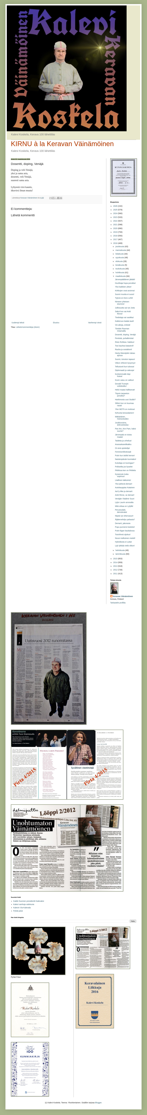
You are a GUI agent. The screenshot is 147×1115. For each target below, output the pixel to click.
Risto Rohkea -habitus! (124, 342)
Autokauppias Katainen (125, 487)
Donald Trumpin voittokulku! (121, 385)
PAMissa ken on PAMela (125, 470)
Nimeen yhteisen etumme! (122, 303)
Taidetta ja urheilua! (123, 441)
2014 (115, 562)
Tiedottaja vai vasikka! (124, 317)
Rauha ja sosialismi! (123, 349)
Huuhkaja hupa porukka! (125, 283)
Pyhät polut (18, 911)
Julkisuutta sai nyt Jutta (125, 308)
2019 (115, 232)
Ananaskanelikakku (123, 444)
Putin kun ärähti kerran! (125, 455)
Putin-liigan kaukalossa (124, 531)
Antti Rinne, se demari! (124, 495)
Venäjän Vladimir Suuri (124, 499)
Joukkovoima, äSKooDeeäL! (122, 424)
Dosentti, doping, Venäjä (125, 334)
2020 (115, 228)
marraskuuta (121, 250)
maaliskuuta (120, 276)
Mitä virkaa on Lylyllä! (124, 506)
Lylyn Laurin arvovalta (124, 502)
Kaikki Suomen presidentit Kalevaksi (28, 901)
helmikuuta (120, 550)
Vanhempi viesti (94, 323)
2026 (115, 206)
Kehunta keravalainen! (124, 413)
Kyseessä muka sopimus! (121, 475)
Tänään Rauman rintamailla (122, 330)
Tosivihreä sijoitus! (123, 534)
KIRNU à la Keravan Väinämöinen (62, 144)
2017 (115, 239)
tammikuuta (120, 554)
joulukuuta (120, 246)
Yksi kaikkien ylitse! (123, 287)
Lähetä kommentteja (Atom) (28, 327)
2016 (115, 243)
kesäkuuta (120, 265)
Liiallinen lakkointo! (123, 480)
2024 (115, 213)
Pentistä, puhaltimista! (124, 338)
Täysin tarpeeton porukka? (122, 394)
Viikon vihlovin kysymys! (125, 363)
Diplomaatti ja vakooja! (124, 370)
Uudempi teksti (18, 323)
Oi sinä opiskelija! (122, 448)
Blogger (98, 1103)
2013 (115, 566)
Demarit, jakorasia (122, 523)
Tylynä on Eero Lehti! (124, 298)
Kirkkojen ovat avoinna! (125, 291)
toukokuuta (120, 269)
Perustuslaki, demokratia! (121, 511)
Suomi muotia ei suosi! (124, 294)
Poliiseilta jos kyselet (123, 467)
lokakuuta (119, 254)
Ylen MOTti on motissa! (125, 409)
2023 (115, 217)
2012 (115, 570)
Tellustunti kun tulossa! (124, 366)
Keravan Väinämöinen (123, 596)
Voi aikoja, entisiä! (122, 325)
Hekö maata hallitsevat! (125, 390)
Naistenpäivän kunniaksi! (125, 459)
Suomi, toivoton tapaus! (125, 359)
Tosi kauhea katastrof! (124, 346)
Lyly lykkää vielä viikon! (125, 546)
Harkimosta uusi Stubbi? (125, 399)
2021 (115, 224)
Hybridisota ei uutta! (123, 542)
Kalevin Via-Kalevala (22, 908)
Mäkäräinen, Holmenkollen (122, 418)
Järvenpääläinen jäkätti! (125, 279)
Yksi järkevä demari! (123, 484)
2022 (115, 221)
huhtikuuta (120, 272)
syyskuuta (119, 257)
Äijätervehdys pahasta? (125, 519)
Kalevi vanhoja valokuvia (23, 904)
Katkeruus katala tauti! (124, 321)
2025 (115, 210)
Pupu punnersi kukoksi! (125, 527)
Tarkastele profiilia (117, 603)
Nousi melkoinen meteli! (125, 538)
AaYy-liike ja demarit (123, 491)
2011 (115, 573)
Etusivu (56, 323)
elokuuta (119, 261)
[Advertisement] (56, 298)
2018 (115, 236)
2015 (115, 559)
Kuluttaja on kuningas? (124, 463)
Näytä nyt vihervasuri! (124, 516)
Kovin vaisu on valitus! (124, 380)
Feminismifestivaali (123, 452)
